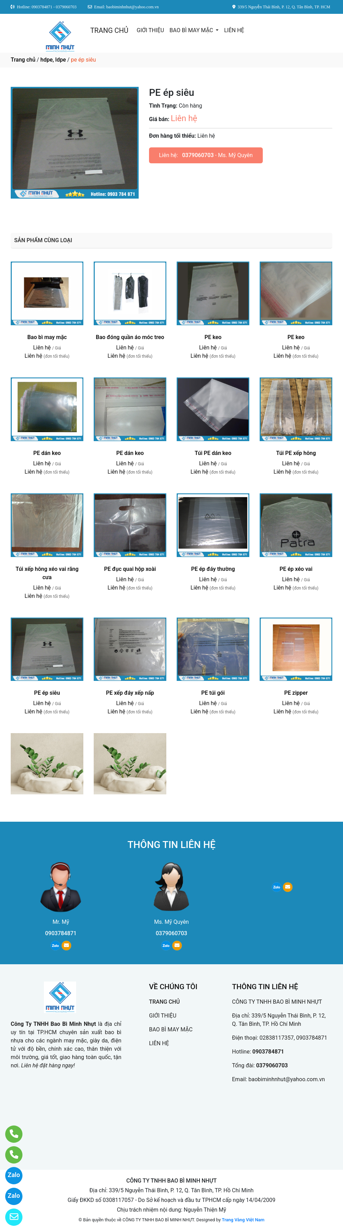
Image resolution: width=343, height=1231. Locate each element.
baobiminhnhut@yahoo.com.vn (286, 1079)
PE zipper (296, 693)
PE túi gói (213, 693)
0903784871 (61, 933)
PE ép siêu (47, 693)
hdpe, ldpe (53, 59)
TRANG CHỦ (109, 30)
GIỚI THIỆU (150, 30)
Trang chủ (23, 59)
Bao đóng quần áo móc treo (130, 337)
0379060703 (198, 155)
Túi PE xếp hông (296, 453)
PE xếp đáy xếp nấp (130, 693)
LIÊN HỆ (234, 30)
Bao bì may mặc (47, 337)
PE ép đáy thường (213, 569)
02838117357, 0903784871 (293, 1037)
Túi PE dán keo (213, 453)
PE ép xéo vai (295, 569)
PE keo (212, 337)
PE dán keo (47, 453)
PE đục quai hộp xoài (130, 569)
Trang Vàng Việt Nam (243, 1219)
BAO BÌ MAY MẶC (191, 30)
